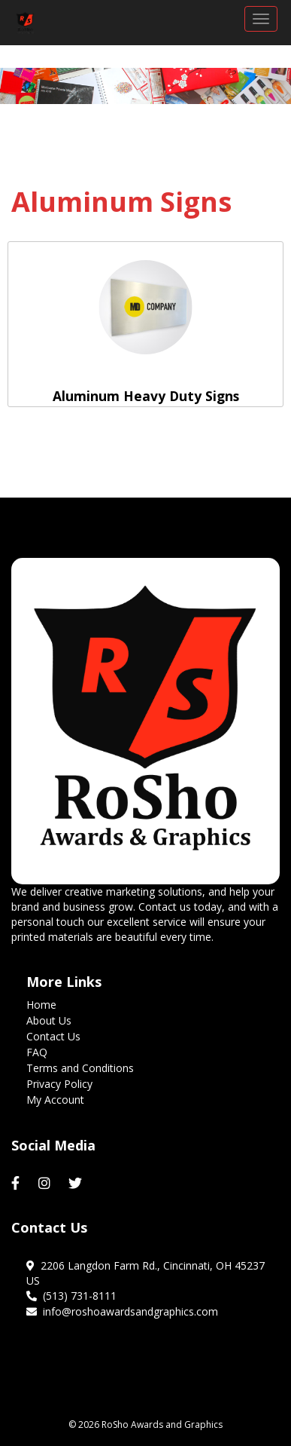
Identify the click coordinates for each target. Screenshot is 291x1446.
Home (41, 1004)
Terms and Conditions (80, 1068)
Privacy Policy (59, 1084)
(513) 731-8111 (71, 1295)
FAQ (36, 1052)
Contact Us (53, 1036)
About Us (48, 1020)
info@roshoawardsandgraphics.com (122, 1311)
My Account (55, 1099)
